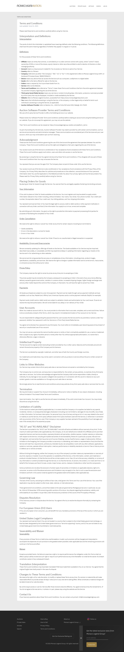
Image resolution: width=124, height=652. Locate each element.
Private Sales (82, 6)
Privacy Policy (44, 626)
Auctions (72, 6)
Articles (91, 6)
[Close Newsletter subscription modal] (81, 638)
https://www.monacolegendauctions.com (74, 98)
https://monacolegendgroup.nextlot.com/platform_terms (68, 125)
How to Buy (44, 619)
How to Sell (44, 622)
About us (67, 619)
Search (98, 6)
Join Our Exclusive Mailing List (62, 636)
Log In (105, 6)
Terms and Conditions (47, 629)
